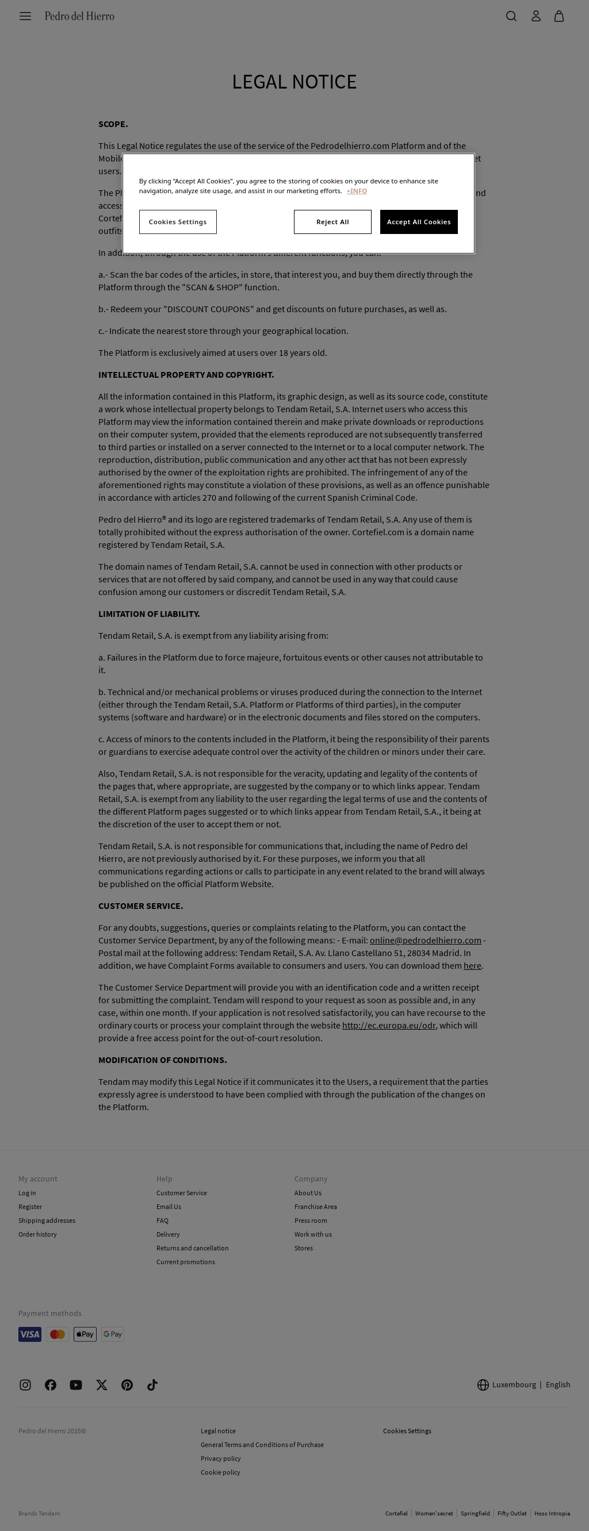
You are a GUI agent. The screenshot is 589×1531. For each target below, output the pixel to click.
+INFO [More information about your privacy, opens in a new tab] (357, 190)
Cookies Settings (178, 221)
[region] (298, 203)
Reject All (332, 221)
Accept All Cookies (419, 221)
